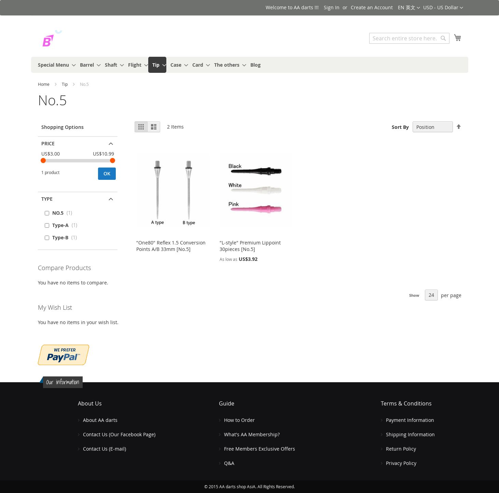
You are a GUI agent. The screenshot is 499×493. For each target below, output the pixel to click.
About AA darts (100, 420)
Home (44, 84)
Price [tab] (48, 143)
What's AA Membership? (252, 434)
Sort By (400, 127)
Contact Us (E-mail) (104, 448)
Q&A (229, 463)
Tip (65, 84)
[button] (443, 8)
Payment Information (410, 420)
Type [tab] (47, 199)
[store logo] (67, 39)
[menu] (249, 65)
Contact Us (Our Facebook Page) (119, 434)
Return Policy (401, 448)
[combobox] (409, 38)
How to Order (239, 420)
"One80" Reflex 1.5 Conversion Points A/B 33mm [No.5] (171, 245)
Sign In (331, 7)
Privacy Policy (401, 463)
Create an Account (372, 7)
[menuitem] (55, 65)
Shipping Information (410, 434)
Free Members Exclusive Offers (259, 448)
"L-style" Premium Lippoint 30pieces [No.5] (250, 245)
